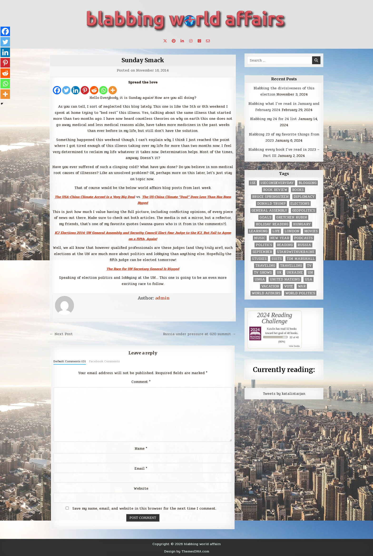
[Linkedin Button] (182, 41)
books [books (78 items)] (298, 189)
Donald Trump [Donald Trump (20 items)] (271, 203)
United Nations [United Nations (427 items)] (285, 279)
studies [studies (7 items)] (259, 258)
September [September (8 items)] (262, 251)
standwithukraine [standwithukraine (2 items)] (295, 251)
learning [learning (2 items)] (258, 231)
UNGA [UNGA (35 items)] (260, 279)
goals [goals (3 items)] (265, 217)
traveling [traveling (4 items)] (265, 265)
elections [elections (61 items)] (299, 203)
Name (141, 448)
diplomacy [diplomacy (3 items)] (304, 196)
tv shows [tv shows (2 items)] (263, 272)
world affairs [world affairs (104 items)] (266, 293)
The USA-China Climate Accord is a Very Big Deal (95, 197)
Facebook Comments (104, 361)
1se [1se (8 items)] (253, 182)
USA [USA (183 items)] (308, 279)
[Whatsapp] (103, 90)
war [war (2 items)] (302, 286)
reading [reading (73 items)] (285, 244)
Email (141, 468)
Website (141, 488)
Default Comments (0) (70, 361)
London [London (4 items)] (292, 231)
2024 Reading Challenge (274, 318)
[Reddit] (94, 90)
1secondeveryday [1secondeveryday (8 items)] (277, 182)
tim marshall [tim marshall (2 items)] (301, 258)
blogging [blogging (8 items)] (308, 182)
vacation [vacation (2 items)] (270, 286)
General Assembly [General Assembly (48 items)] (269, 210)
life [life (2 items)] (276, 231)
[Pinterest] (85, 90)
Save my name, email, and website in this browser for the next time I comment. (144, 508)
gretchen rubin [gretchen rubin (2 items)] (291, 217)
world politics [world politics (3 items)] (300, 293)
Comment (141, 382)
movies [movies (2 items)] (311, 231)
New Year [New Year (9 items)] (279, 238)
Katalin (271, 328)
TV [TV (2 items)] (309, 265)
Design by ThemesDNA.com (186, 551)
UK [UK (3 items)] (279, 272)
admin (162, 298)
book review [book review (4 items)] (275, 189)
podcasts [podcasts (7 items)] (303, 238)
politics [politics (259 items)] (264, 244)
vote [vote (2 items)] (288, 286)
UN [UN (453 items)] (310, 272)
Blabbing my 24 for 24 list (273, 119)
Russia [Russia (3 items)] (304, 244)
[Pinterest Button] (173, 41)
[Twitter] (66, 90)
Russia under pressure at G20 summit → (199, 334)
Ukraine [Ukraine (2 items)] (294, 272)
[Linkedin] (75, 90)
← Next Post (61, 334)
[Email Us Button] (208, 41)
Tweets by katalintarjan (284, 393)
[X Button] (165, 41)
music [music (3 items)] (259, 238)
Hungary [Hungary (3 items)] (302, 224)
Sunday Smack (143, 60)
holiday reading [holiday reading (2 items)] (272, 224)
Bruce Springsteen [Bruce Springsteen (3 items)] (270, 196)
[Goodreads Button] (199, 41)
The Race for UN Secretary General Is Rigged (142, 269)
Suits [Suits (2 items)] (276, 258)
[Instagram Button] (190, 41)
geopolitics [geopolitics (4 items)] (303, 210)
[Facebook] (57, 90)
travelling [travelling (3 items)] (291, 265)
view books (294, 346)
